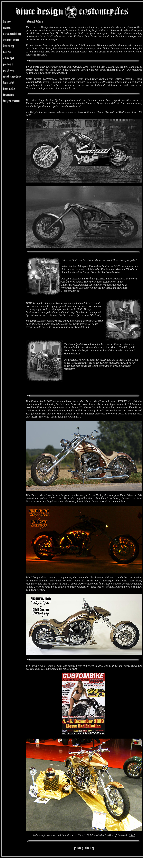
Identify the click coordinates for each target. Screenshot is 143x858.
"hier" (132, 835)
